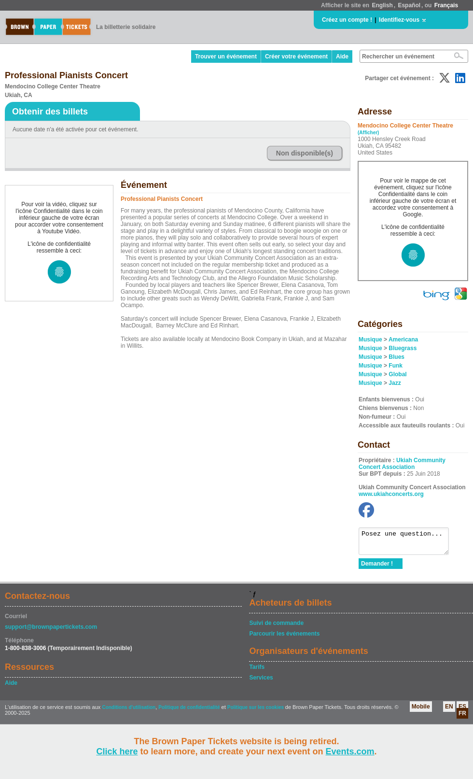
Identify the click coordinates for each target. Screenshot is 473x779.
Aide (342, 56)
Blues (396, 357)
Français (446, 5)
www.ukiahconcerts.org (391, 494)
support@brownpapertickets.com (51, 631)
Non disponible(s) (304, 153)
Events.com (350, 751)
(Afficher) (368, 132)
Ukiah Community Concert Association (402, 463)
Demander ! (377, 568)
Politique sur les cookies (256, 711)
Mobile (421, 711)
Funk (396, 365)
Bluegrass (403, 348)
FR (462, 717)
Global (397, 374)
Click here (117, 751)
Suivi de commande (276, 627)
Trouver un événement (226, 56)
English (382, 5)
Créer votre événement (296, 56)
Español (409, 5)
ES (462, 711)
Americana (403, 339)
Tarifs (256, 671)
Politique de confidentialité (189, 711)
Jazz (395, 383)
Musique (370, 339)
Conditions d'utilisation (128, 711)
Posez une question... (409, 543)
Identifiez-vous (399, 19)
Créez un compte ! (347, 19)
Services (261, 682)
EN (449, 711)
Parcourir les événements (284, 638)
